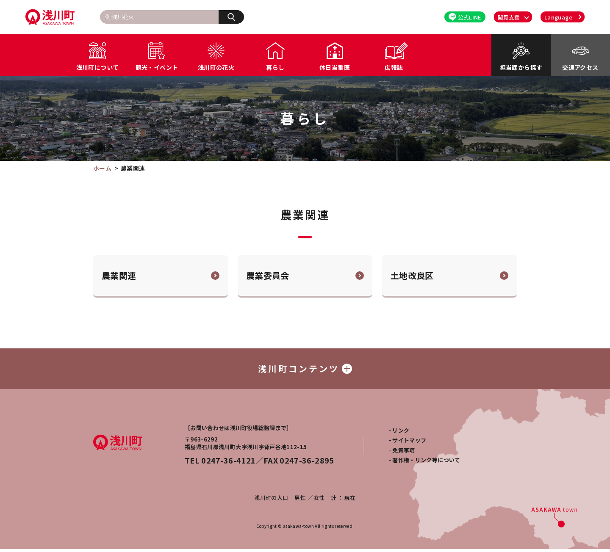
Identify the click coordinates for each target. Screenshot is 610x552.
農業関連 (119, 275)
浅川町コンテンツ (305, 370)
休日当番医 (334, 67)
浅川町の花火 (216, 67)
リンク (400, 433)
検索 (235, 16)
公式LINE (465, 17)
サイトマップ (409, 443)
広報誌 (394, 67)
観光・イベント (157, 67)
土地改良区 (412, 275)
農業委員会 (267, 275)
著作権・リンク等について (426, 463)
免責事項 (403, 453)
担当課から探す (521, 67)
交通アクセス (580, 67)
